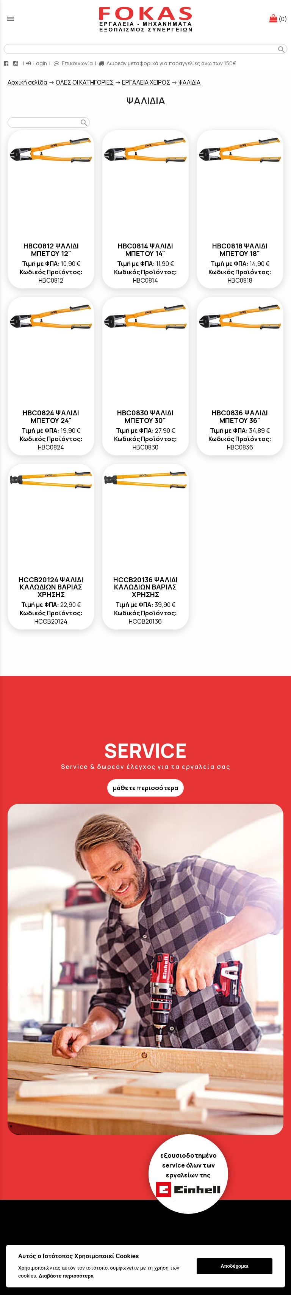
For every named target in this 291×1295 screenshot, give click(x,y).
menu (10, 19)
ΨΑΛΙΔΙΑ (189, 82)
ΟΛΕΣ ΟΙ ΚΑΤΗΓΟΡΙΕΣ (85, 82)
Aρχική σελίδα (27, 82)
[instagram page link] (16, 63)
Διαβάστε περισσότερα (66, 1276)
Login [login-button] (36, 63)
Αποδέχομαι (235, 1266)
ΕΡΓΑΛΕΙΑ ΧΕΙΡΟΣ (146, 82)
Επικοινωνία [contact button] (73, 63)
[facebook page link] (7, 63)
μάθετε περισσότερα (145, 788)
